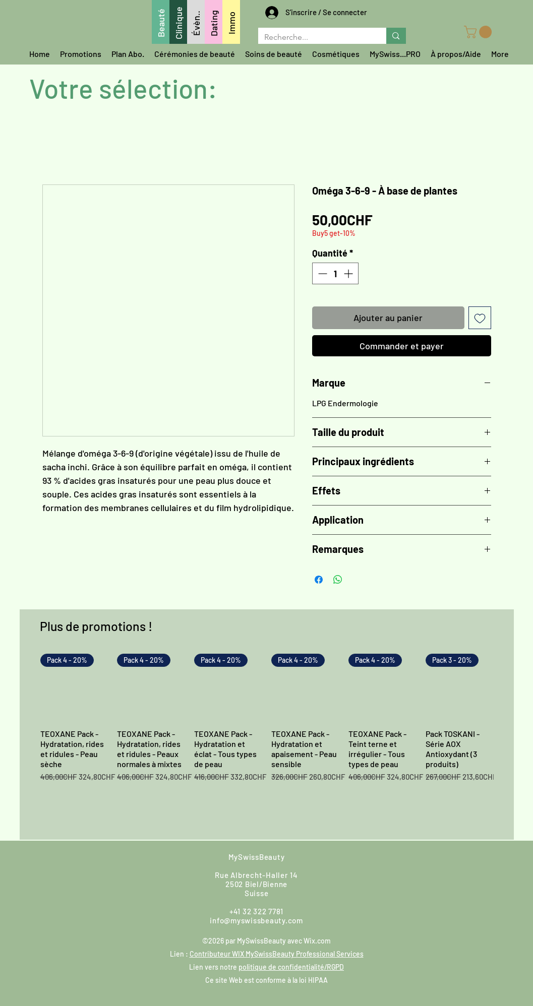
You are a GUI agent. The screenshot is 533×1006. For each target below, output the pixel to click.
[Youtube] (410, 868)
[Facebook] (328, 868)
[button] (479, 32)
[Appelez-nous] (138, 868)
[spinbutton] (335, 273)
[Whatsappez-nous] (72, 868)
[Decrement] (321, 273)
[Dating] (213, 22)
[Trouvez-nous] (172, 868)
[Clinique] (178, 22)
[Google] (383, 868)
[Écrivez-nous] (107, 868)
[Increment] (349, 273)
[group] (267, 742)
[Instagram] (355, 868)
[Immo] (231, 22)
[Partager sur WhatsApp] (338, 580)
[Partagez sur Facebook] (319, 580)
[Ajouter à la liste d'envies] (479, 317)
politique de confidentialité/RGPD (291, 967)
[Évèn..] (196, 22)
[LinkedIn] (464, 868)
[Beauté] (160, 22)
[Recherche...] (315, 37)
